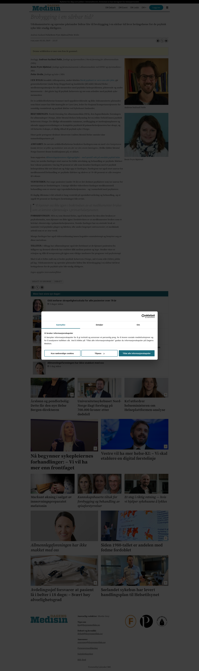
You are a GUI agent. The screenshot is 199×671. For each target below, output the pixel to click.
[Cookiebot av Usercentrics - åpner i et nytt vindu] (143, 316)
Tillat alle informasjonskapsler (137, 353)
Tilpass (99, 353)
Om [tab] (138, 325)
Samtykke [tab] (60, 325)
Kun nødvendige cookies (62, 353)
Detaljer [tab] (99, 325)
